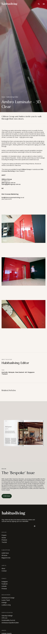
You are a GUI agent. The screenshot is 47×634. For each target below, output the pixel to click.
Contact (4, 571)
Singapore (30, 372)
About (3, 568)
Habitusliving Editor (12, 97)
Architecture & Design (8, 598)
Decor (3, 97)
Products (4, 540)
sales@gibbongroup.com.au (11, 184)
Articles (4, 537)
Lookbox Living (6, 605)
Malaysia (11, 372)
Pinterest (4, 588)
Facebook (4, 584)
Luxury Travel (6, 600)
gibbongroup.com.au (8, 182)
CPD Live (4, 618)
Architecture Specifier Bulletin (10, 622)
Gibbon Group (26, 169)
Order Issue (6, 496)
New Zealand (19, 372)
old (26, 372)
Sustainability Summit (8, 620)
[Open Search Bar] (38, 4)
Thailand (4, 374)
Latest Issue (5, 553)
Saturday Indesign (7, 615)
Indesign (4, 602)
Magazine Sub (6, 558)
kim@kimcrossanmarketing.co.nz (13, 197)
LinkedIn (4, 586)
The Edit (4, 542)
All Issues (4, 555)
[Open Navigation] (43, 4)
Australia (5, 372)
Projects (4, 535)
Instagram (5, 581)
